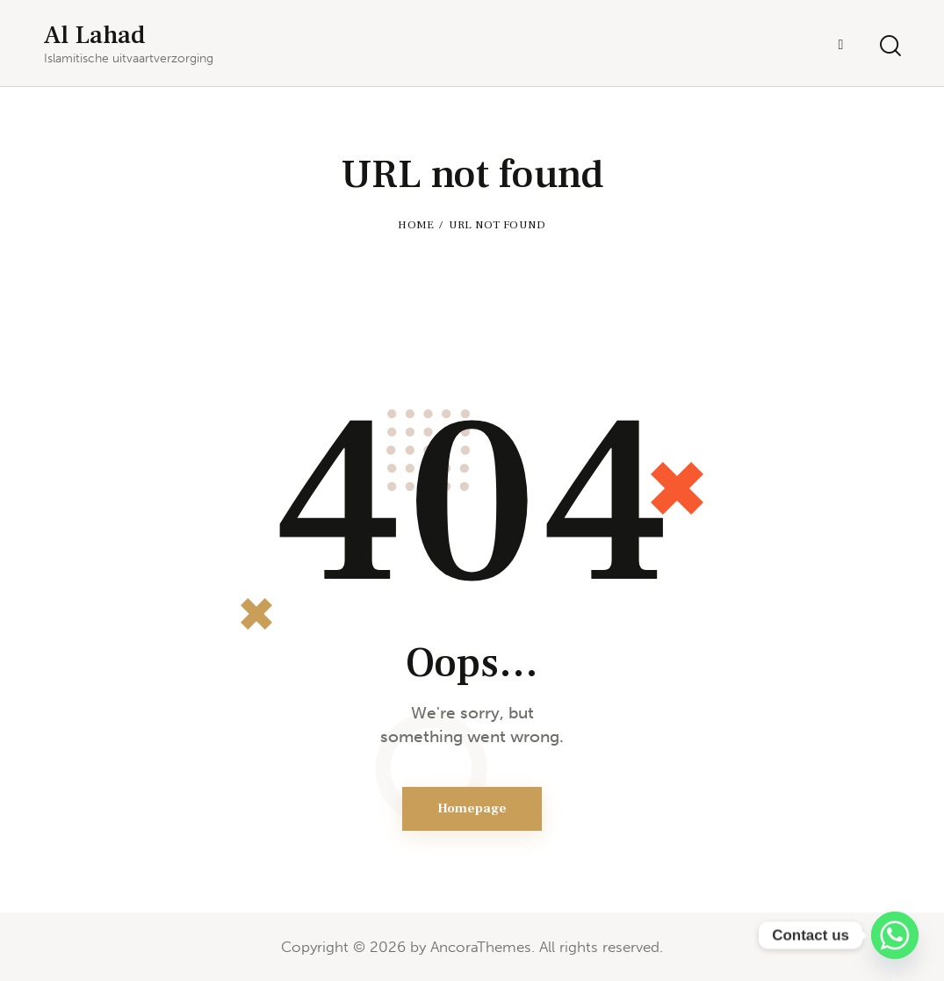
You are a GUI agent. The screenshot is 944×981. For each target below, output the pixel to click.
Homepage (472, 808)
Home (416, 225)
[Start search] (889, 46)
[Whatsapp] (895, 935)
